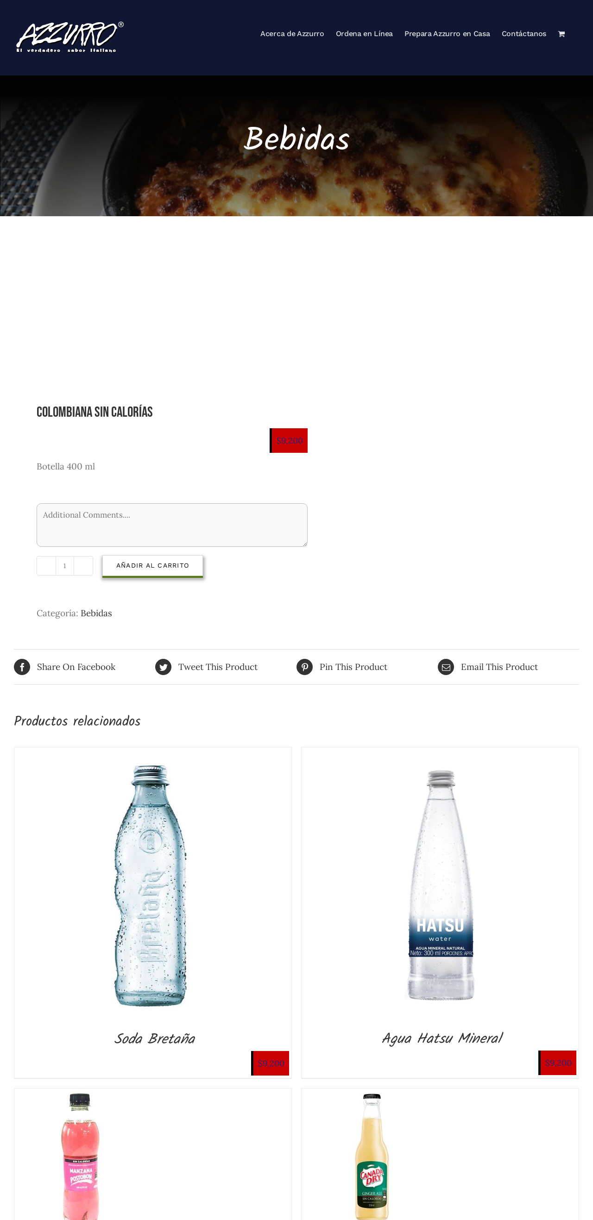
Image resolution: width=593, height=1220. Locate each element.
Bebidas (96, 613)
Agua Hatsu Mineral (441, 1039)
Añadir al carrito (152, 565)
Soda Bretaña (154, 1039)
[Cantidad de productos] (65, 566)
